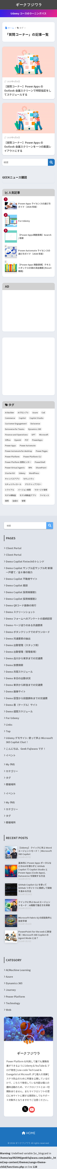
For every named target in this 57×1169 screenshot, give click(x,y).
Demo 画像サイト (16, 691)
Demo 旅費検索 (14, 665)
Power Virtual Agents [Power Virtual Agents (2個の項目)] (15, 467)
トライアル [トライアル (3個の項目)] (9, 489)
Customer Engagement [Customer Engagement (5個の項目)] (16, 423)
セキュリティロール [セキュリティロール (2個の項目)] (13, 484)
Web (8, 1010)
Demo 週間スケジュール (19, 711)
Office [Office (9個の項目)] (7, 440)
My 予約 (10, 764)
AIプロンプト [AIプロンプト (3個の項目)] (23, 412)
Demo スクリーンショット (20, 612)
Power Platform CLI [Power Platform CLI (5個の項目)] (32, 456)
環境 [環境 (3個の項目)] (7, 500)
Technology (13, 1003)
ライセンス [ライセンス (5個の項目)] (44, 495)
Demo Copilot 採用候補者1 (21, 592)
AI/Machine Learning (18, 970)
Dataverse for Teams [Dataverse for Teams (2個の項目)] (14, 429)
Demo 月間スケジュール (19, 671)
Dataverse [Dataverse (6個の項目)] (35, 423)
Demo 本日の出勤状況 (18, 678)
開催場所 (11, 784)
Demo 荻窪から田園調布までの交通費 (26, 698)
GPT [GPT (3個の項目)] (33, 434)
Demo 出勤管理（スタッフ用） (23, 645)
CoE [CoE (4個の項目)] (43, 412)
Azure (9, 976)
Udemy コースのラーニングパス (28, 13)
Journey (11, 990)
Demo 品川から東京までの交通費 (24, 658)
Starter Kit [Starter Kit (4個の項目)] (10, 473)
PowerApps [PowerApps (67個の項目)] (37, 440)
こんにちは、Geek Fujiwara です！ (26, 748)
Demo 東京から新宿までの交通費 (24, 685)
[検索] (51, 162)
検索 (49, 525)
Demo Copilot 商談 (17, 585)
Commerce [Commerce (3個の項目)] (10, 418)
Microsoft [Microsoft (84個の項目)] (43, 434)
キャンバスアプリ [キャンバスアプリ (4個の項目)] (12, 478)
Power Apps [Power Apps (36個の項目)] (10, 445)
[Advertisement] (28, 297)
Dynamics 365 (14, 983)
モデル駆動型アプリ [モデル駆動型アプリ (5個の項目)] (28, 495)
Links (9, 724)
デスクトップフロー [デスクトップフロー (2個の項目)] (33, 484)
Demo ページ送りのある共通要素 (24, 625)
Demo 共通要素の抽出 (18, 638)
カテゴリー (12, 771)
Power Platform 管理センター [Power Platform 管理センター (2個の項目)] (18, 462)
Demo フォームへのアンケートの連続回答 (29, 618)
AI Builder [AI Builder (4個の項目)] (9, 412)
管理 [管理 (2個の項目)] (23, 500)
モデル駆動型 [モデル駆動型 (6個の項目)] (10, 495)
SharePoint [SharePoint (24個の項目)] (41, 467)
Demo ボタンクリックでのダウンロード (28, 632)
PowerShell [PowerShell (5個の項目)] (40, 462)
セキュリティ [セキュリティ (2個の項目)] (28, 478)
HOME (28, 1133)
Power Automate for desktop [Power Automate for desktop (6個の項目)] (18, 451)
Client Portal (13, 548)
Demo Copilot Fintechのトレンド (25, 561)
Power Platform (15, 996)
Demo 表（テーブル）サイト (22, 705)
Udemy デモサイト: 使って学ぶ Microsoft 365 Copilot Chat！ (29, 740)
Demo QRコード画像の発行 (21, 605)
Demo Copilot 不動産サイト (21, 579)
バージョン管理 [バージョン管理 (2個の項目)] (24, 489)
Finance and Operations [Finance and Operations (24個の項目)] (16, 434)
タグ (8, 777)
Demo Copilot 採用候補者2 (21, 599)
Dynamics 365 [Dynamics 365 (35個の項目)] (34, 429)
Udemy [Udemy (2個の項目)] (22, 473)
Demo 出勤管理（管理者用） (22, 651)
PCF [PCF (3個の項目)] (26, 440)
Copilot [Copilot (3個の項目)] (22, 418)
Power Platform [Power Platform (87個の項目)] (12, 456)
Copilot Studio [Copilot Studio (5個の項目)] (36, 418)
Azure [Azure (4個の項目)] (35, 412)
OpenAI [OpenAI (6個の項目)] (17, 440)
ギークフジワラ (29, 4)
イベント (11, 755)
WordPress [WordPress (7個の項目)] (34, 473)
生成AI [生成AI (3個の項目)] (15, 500)
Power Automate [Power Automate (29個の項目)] (27, 445)
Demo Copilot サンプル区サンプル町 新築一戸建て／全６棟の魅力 (29, 570)
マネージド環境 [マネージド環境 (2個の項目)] (40, 489)
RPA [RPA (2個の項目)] (30, 467)
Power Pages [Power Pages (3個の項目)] (42, 451)
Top (8, 731)
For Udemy (12, 718)
